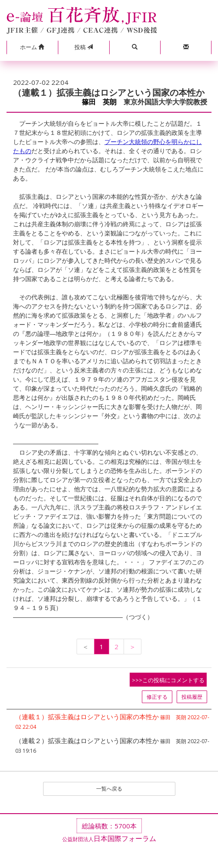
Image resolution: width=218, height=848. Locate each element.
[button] (32, 47)
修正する (157, 697)
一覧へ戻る (109, 788)
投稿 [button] (83, 47)
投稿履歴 (191, 697)
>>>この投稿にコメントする (168, 680)
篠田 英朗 (99, 102)
